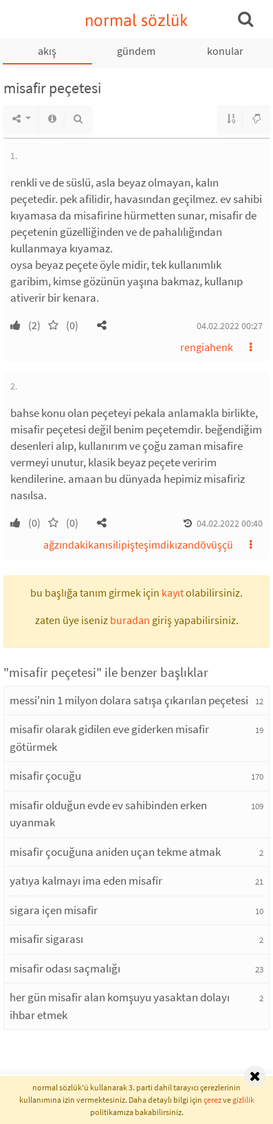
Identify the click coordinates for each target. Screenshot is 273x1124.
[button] (101, 325)
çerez (212, 1100)
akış (47, 51)
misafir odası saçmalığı (65, 968)
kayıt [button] (173, 592)
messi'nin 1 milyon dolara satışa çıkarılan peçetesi (129, 700)
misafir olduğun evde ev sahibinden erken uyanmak (108, 814)
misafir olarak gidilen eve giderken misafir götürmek (109, 737)
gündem (136, 51)
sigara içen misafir (54, 910)
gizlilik (243, 1100)
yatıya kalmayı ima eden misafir (86, 880)
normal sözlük (136, 20)
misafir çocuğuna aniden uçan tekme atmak (115, 851)
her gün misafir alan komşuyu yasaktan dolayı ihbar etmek (120, 1006)
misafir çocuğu (45, 775)
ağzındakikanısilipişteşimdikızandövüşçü (138, 544)
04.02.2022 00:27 (230, 326)
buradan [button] (130, 620)
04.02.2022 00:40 (230, 523)
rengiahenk (206, 347)
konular (225, 51)
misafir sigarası (46, 938)
